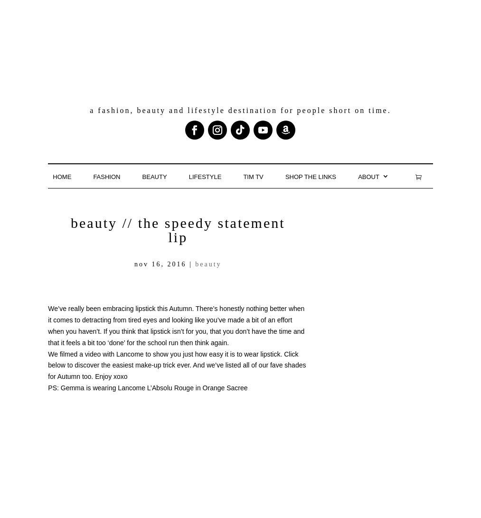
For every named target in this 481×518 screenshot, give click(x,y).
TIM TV (253, 176)
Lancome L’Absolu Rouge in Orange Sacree (182, 388)
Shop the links (310, 176)
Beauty (154, 176)
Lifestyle (205, 176)
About (368, 176)
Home (62, 176)
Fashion (106, 176)
